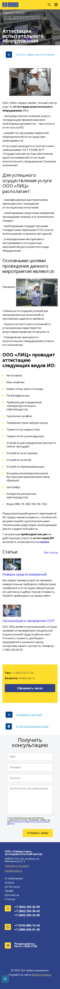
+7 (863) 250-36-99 (27, 906)
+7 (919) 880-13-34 (27, 925)
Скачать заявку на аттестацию (30, 54)
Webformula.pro (42, 974)
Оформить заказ (30, 688)
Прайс (9, 890)
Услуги (9, 882)
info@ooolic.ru (26, 678)
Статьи (10, 899)
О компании (14, 878)
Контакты (12, 895)
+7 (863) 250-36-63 (27, 911)
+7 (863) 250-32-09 (27, 915)
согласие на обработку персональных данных (28, 822)
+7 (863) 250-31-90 (23, 673)
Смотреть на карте (17, 866)
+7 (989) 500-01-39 (27, 929)
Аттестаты (12, 886)
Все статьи (51, 552)
